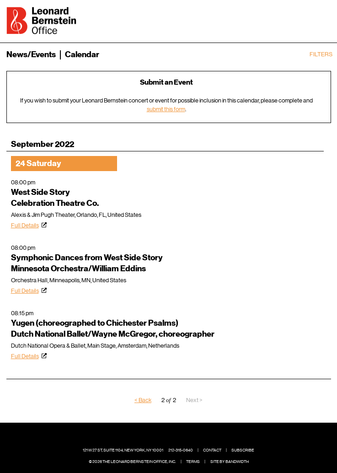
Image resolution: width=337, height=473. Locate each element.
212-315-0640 (180, 450)
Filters (321, 54)
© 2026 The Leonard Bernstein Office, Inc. (132, 461)
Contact (212, 450)
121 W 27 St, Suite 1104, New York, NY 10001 (123, 450)
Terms (193, 461)
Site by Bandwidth (229, 461)
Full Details (25, 225)
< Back (142, 400)
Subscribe (242, 450)
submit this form (166, 109)
